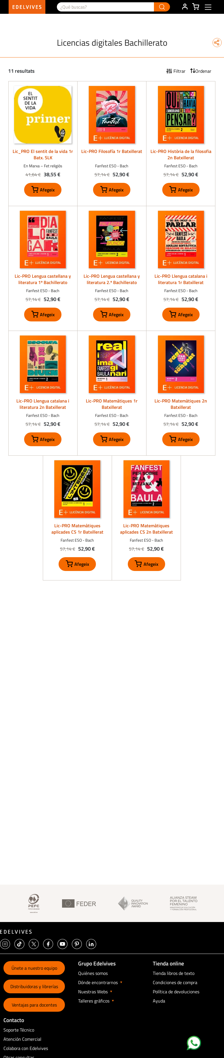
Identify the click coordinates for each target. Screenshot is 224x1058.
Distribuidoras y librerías (34, 986)
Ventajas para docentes (34, 1004)
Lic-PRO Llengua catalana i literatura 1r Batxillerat (181, 279)
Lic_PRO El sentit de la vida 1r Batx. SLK (43, 154)
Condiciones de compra (175, 982)
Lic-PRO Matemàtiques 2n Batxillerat (181, 404)
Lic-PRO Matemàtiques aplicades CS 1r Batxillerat (77, 528)
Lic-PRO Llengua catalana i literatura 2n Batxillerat (42, 404)
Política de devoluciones (176, 991)
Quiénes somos (93, 973)
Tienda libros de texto (173, 973)
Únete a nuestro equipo (34, 968)
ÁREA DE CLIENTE (184, 6)
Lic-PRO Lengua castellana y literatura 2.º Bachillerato (112, 279)
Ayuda (159, 1000)
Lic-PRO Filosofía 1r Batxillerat (111, 151)
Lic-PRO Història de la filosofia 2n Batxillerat (180, 154)
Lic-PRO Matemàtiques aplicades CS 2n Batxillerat (146, 528)
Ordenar (203, 71)
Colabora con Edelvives (25, 1048)
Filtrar (179, 71)
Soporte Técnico (18, 1029)
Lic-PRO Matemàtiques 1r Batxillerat (112, 404)
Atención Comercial (22, 1039)
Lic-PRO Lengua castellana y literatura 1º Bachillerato (43, 279)
